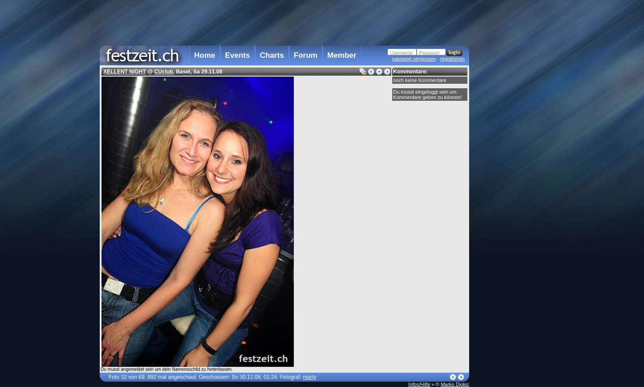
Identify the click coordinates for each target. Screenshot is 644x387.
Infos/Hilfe (419, 384)
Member (341, 55)
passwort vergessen (414, 58)
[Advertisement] (508, 180)
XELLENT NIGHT (124, 72)
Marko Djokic (455, 384)
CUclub (163, 72)
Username (401, 53)
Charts (272, 55)
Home (204, 55)
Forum (306, 55)
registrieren (452, 58)
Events (237, 55)
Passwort (429, 53)
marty (309, 377)
